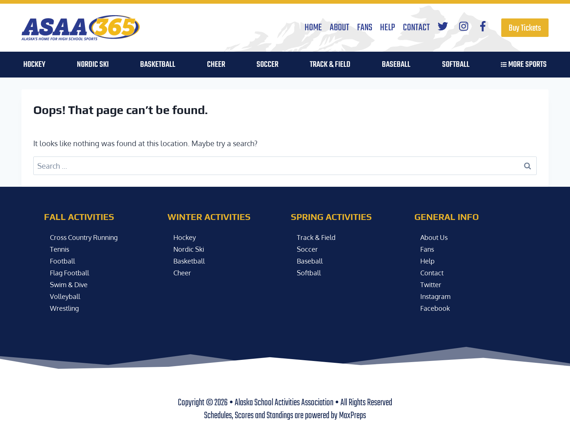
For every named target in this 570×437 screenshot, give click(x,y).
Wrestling (66, 308)
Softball (310, 272)
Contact (416, 27)
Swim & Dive (71, 284)
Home (313, 27)
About (339, 27)
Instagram (437, 296)
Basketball (191, 260)
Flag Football (72, 272)
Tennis (61, 249)
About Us (435, 237)
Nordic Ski (93, 64)
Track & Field (330, 64)
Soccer (308, 249)
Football (64, 260)
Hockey (185, 237)
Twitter (432, 284)
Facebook (436, 308)
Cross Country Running (88, 237)
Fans (364, 27)
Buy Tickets (525, 28)
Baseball (311, 260)
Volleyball (67, 296)
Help (387, 27)
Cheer (216, 64)
